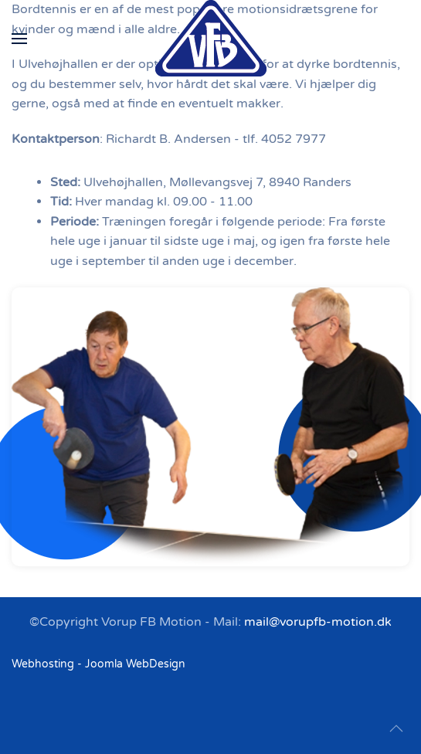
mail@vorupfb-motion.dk (318, 622)
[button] (19, 38)
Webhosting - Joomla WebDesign (98, 664)
